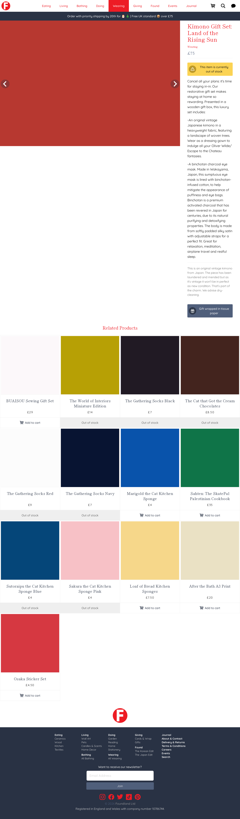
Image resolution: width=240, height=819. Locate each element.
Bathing (86, 754)
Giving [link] (137, 6)
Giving (138, 735)
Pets (84, 742)
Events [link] (172, 6)
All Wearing (115, 758)
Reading (113, 742)
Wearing (192, 46)
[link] (6, 6)
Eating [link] (46, 6)
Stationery (114, 749)
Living (85, 735)
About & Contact (172, 738)
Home (111, 746)
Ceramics (60, 738)
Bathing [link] (82, 6)
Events (166, 753)
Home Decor (88, 749)
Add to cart (30, 422)
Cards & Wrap (143, 738)
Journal (166, 735)
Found (139, 747)
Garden (112, 738)
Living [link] (64, 6)
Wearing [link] (118, 6)
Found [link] (155, 6)
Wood (58, 742)
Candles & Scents (91, 746)
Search (166, 757)
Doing (111, 735)
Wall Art (86, 738)
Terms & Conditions (174, 746)
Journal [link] (191, 6)
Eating (59, 735)
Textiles (59, 749)
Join (120, 786)
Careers (166, 749)
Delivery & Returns (173, 742)
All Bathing (87, 758)
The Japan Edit (144, 754)
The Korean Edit (144, 751)
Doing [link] (100, 6)
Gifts (137, 742)
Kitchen (59, 746)
